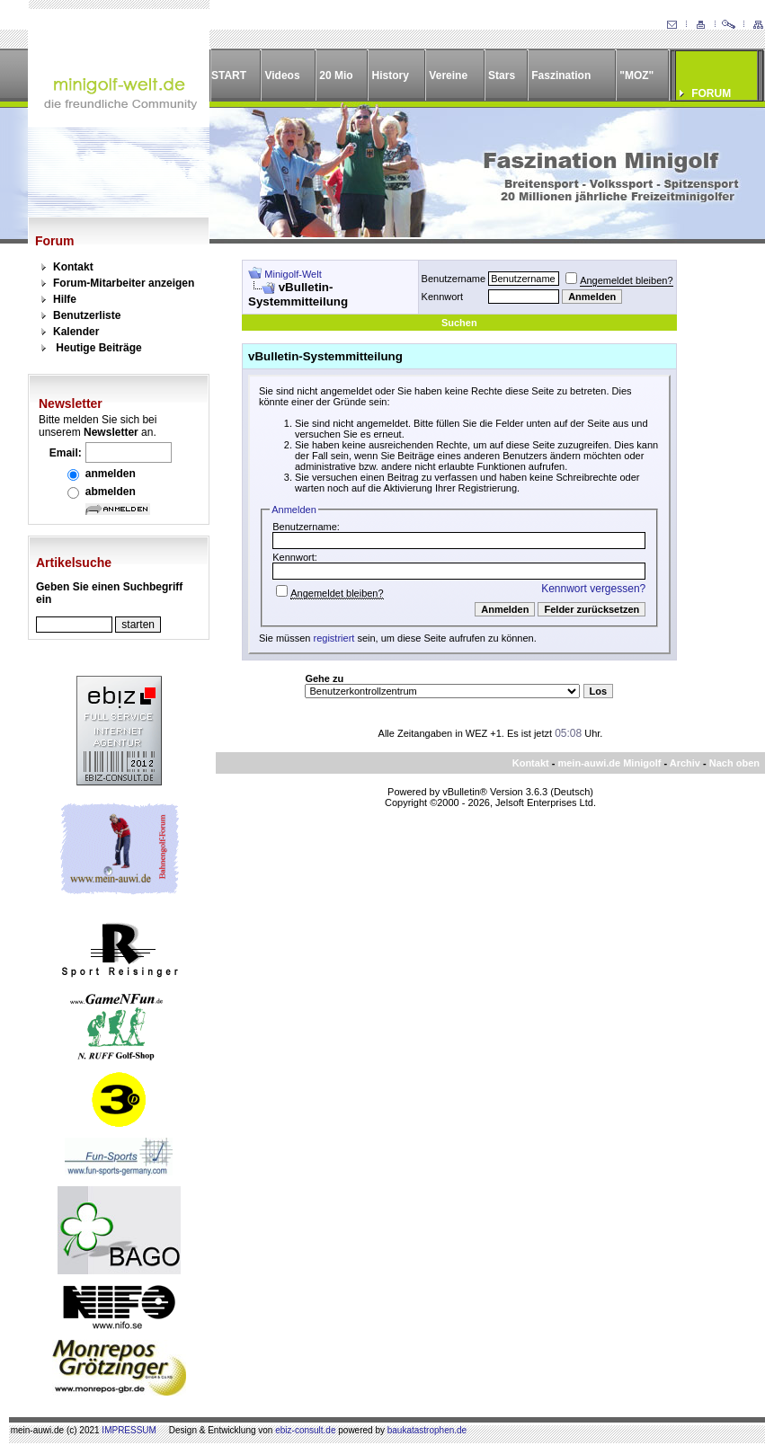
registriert (334, 638)
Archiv (685, 763)
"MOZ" (636, 75)
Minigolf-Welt (292, 274)
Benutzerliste (86, 315)
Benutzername (454, 278)
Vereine (448, 75)
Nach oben (734, 763)
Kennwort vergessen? (593, 588)
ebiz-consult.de (305, 1430)
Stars (501, 75)
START (228, 75)
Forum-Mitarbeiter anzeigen (123, 283)
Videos (281, 75)
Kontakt (73, 267)
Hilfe (64, 299)
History (390, 75)
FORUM (711, 93)
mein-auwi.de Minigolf (609, 763)
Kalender (76, 331)
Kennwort (442, 296)
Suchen (459, 322)
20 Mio (335, 75)
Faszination (561, 75)
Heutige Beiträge (98, 347)
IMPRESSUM (129, 1430)
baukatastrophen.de (427, 1430)
